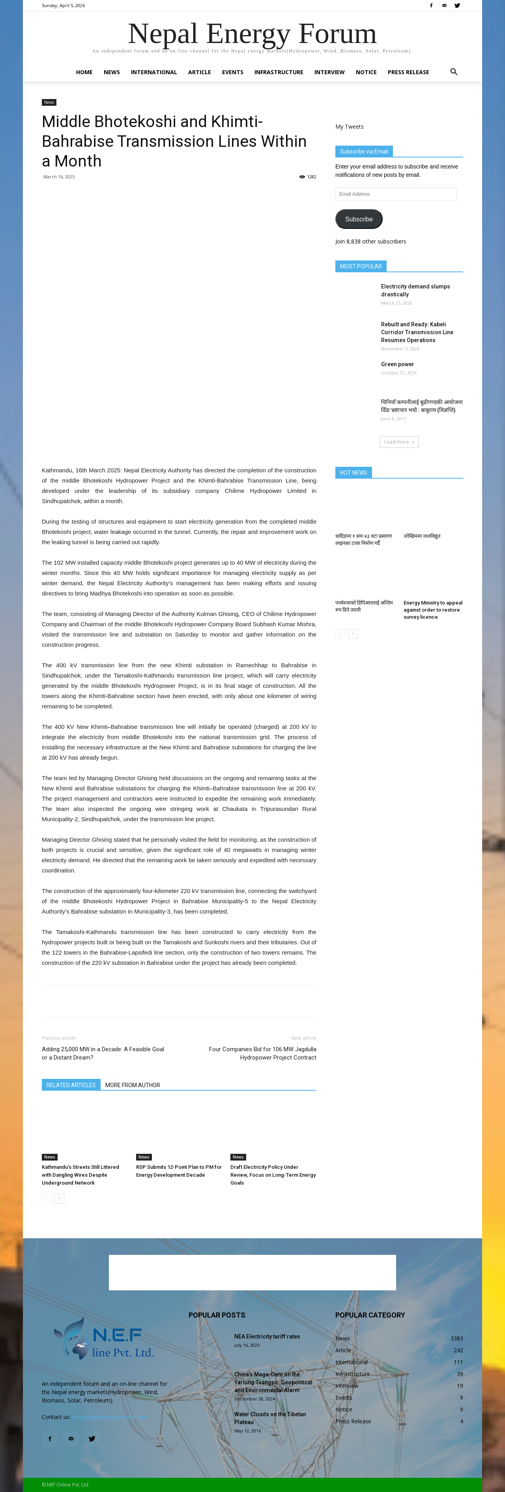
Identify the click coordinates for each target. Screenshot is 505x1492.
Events (232, 72)
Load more (399, 441)
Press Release (408, 72)
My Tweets (349, 126)
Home (84, 72)
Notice (366, 72)
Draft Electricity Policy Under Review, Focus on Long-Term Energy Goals (273, 1175)
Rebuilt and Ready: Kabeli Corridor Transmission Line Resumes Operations (417, 332)
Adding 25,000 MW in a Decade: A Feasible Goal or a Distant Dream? (103, 1053)
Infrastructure (278, 72)
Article (199, 72)
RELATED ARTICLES (71, 1085)
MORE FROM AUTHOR (132, 1085)
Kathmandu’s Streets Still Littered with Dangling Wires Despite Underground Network (80, 1175)
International (154, 72)
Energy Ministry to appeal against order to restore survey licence (433, 610)
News (112, 72)
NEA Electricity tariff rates (267, 1336)
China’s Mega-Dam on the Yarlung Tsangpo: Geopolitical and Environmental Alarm (273, 1382)
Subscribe (359, 219)
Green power (397, 364)
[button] (453, 73)
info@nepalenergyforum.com (109, 1417)
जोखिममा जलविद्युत (422, 536)
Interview (329, 72)
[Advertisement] (179, 445)
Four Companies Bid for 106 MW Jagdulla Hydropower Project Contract (262, 1053)
